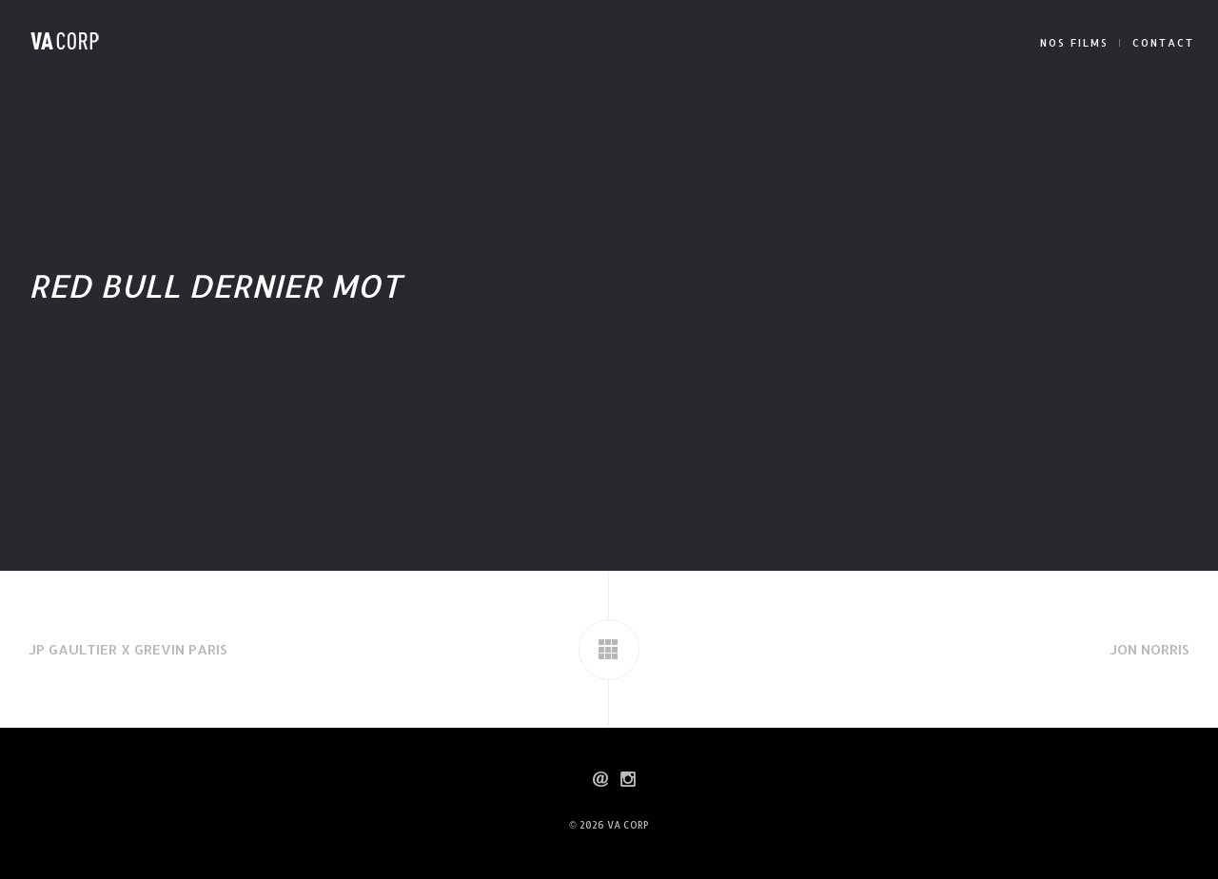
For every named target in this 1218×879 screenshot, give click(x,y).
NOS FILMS (1074, 42)
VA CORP (628, 824)
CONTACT (1163, 42)
